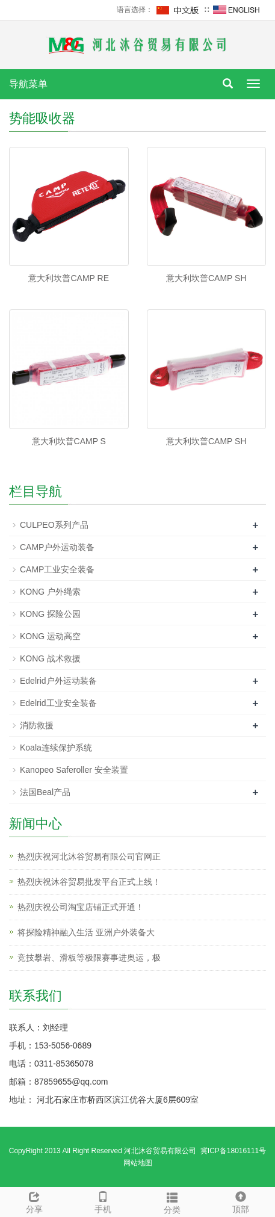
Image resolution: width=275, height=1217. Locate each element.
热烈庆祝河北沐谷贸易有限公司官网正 (89, 856)
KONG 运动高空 (50, 636)
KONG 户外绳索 (50, 591)
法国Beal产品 (45, 792)
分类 (172, 1201)
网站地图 (137, 1163)
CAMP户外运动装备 (57, 547)
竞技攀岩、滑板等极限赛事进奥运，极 (89, 957)
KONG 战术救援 (50, 658)
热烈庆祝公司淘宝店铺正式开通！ (80, 907)
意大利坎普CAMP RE (68, 278)
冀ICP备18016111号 (233, 1151)
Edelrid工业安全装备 (58, 703)
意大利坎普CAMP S (69, 441)
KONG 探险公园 (50, 614)
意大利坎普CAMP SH (206, 278)
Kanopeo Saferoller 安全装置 (74, 770)
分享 (34, 1201)
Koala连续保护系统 (56, 747)
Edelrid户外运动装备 (58, 681)
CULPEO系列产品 (54, 525)
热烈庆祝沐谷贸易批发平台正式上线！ (89, 882)
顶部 (240, 1201)
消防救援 (37, 725)
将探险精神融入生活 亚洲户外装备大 (86, 932)
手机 (103, 1201)
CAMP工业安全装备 (57, 569)
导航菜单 (28, 84)
